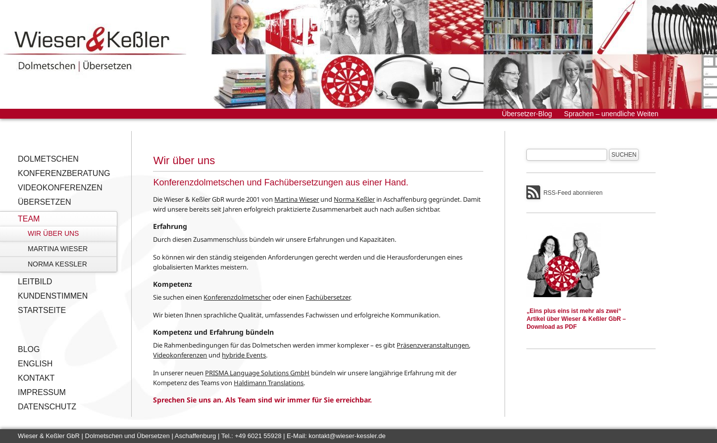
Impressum (42, 392)
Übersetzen (44, 202)
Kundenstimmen (53, 296)
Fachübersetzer (328, 297)
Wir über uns (53, 233)
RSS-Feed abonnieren (572, 192)
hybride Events (244, 355)
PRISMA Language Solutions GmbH (257, 372)
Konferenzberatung (64, 173)
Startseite (42, 310)
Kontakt (36, 378)
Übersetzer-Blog (527, 114)
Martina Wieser (58, 249)
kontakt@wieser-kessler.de (347, 436)
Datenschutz (47, 406)
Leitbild (35, 281)
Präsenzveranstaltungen (433, 345)
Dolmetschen (48, 159)
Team (29, 219)
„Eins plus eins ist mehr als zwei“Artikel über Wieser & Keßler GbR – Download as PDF (576, 319)
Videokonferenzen (60, 187)
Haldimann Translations (269, 382)
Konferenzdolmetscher (237, 297)
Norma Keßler (57, 264)
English (35, 363)
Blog (29, 349)
